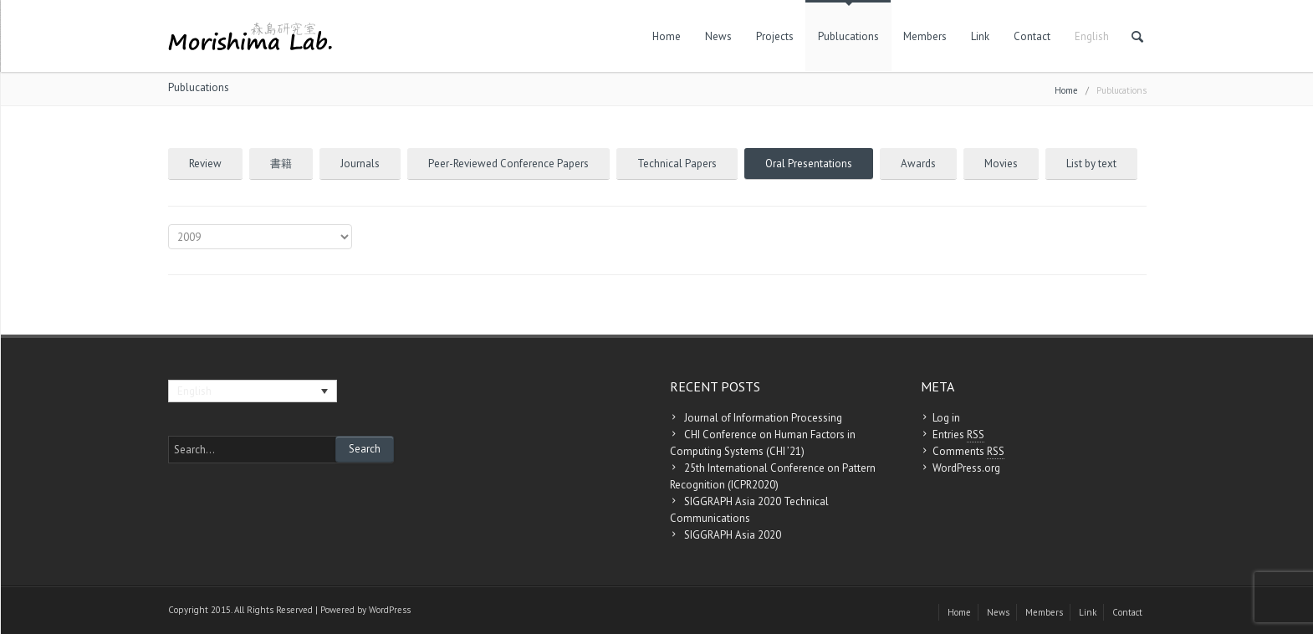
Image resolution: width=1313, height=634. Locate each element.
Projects (775, 36)
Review (205, 163)
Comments (968, 451)
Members (925, 36)
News (718, 36)
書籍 (281, 163)
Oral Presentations (808, 163)
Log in (946, 418)
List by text (1091, 163)
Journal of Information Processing (763, 418)
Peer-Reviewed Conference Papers (508, 163)
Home (666, 36)
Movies (1001, 163)
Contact (1032, 36)
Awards (918, 163)
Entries (958, 434)
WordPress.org (966, 468)
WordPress (390, 610)
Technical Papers (677, 163)
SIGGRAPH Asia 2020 (732, 535)
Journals (360, 163)
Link (980, 36)
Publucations (848, 36)
